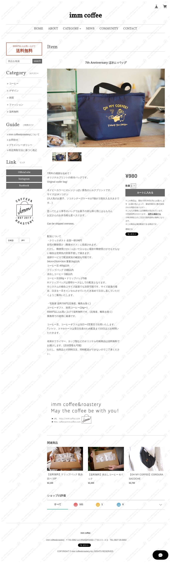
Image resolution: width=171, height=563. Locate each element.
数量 (127, 185)
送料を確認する (154, 214)
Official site (24, 172)
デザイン (14, 90)
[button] (72, 28)
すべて (57, 504)
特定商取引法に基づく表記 (23, 150)
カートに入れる (145, 192)
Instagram (24, 179)
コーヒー (14, 83)
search (37, 61)
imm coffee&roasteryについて (24, 134)
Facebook (24, 185)
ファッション (16, 104)
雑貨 (11, 97)
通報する (129, 229)
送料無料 (14, 111)
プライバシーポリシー (20, 145)
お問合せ (13, 139)
